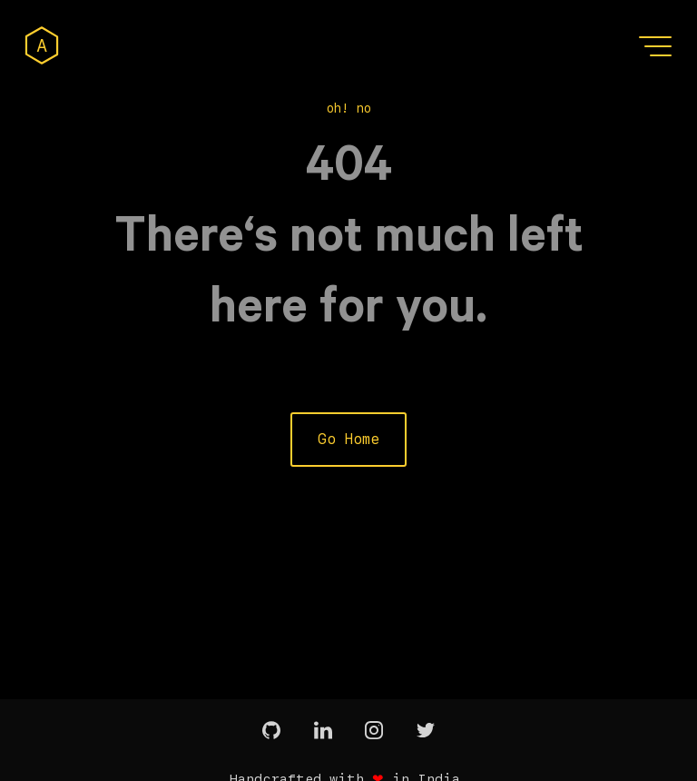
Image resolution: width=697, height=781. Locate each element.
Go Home (348, 439)
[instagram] (374, 731)
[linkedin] (323, 731)
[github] (271, 731)
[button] (658, 45)
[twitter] (426, 731)
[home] (42, 45)
